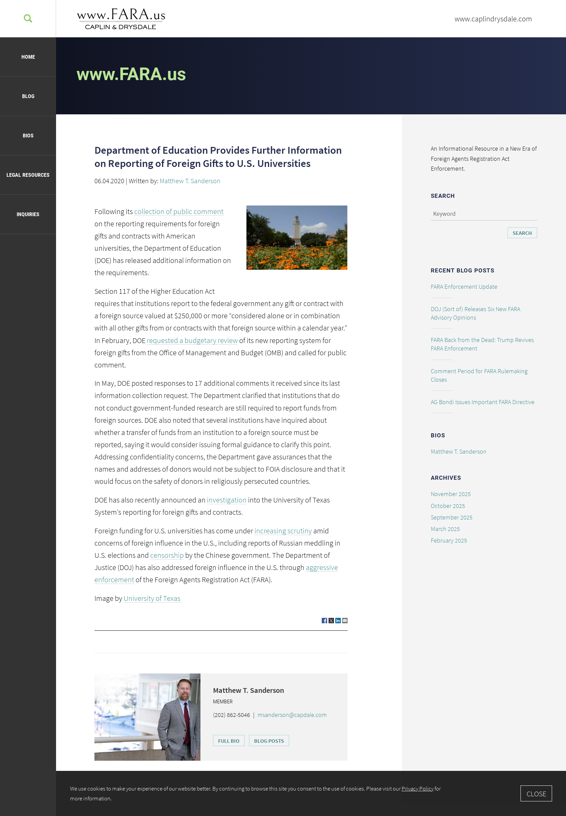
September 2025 (452, 517)
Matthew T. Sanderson (190, 180)
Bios (28, 135)
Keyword (444, 213)
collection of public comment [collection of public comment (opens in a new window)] (179, 211)
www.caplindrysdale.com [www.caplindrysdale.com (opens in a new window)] (493, 18)
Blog (28, 96)
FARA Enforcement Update (464, 286)
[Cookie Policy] (311, 793)
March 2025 (445, 529)
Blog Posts (269, 740)
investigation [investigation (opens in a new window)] (227, 500)
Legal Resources (28, 175)
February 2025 (449, 540)
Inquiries (28, 214)
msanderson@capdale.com (292, 715)
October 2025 (448, 506)
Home (28, 57)
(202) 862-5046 (231, 715)
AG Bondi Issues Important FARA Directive (482, 402)
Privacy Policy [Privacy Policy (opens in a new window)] (418, 788)
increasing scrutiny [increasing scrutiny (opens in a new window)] (283, 530)
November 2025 (451, 494)
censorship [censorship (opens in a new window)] (167, 555)
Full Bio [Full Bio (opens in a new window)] (229, 740)
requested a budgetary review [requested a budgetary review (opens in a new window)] (192, 340)
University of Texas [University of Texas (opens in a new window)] (153, 598)
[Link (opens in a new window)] (324, 620)
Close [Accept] (536, 793)
